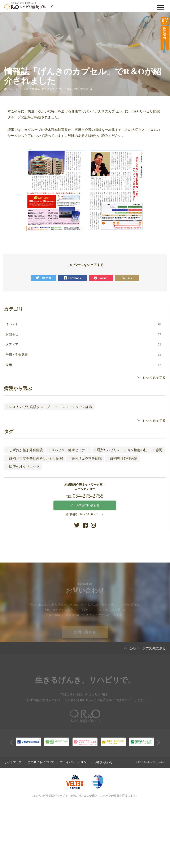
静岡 (157, 450)
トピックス (22, 88)
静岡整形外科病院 (122, 458)
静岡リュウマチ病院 (85, 458)
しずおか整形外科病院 (24, 450)
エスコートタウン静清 (74, 407)
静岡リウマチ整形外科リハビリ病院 (34, 458)
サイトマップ (13, 762)
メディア (83, 344)
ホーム (8, 88)
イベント (83, 324)
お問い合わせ (85, 635)
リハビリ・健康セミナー (68, 450)
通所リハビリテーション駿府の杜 (120, 450)
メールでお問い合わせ (85, 505)
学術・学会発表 (83, 354)
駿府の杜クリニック (22, 467)
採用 (83, 365)
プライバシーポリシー (74, 762)
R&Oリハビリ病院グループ (28, 407)
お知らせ (83, 334)
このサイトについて (41, 762)
